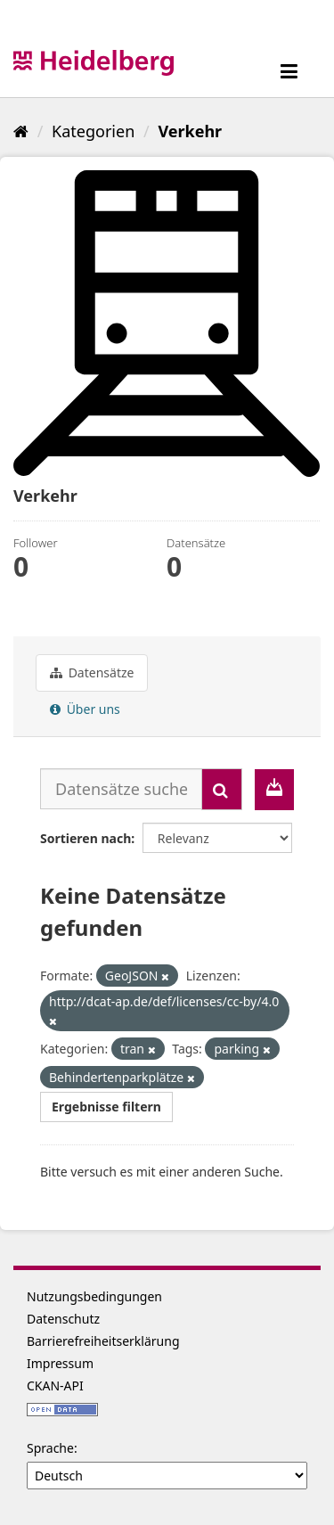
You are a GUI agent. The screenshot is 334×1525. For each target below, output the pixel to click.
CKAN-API (55, 1385)
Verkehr (190, 131)
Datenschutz (63, 1318)
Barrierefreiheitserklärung (103, 1340)
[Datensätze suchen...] (121, 788)
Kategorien (93, 131)
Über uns (85, 709)
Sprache (50, 1447)
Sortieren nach (85, 838)
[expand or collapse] (289, 71)
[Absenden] (221, 789)
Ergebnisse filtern (106, 1106)
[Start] (21, 131)
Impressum (60, 1363)
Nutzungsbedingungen (94, 1296)
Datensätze (92, 672)
